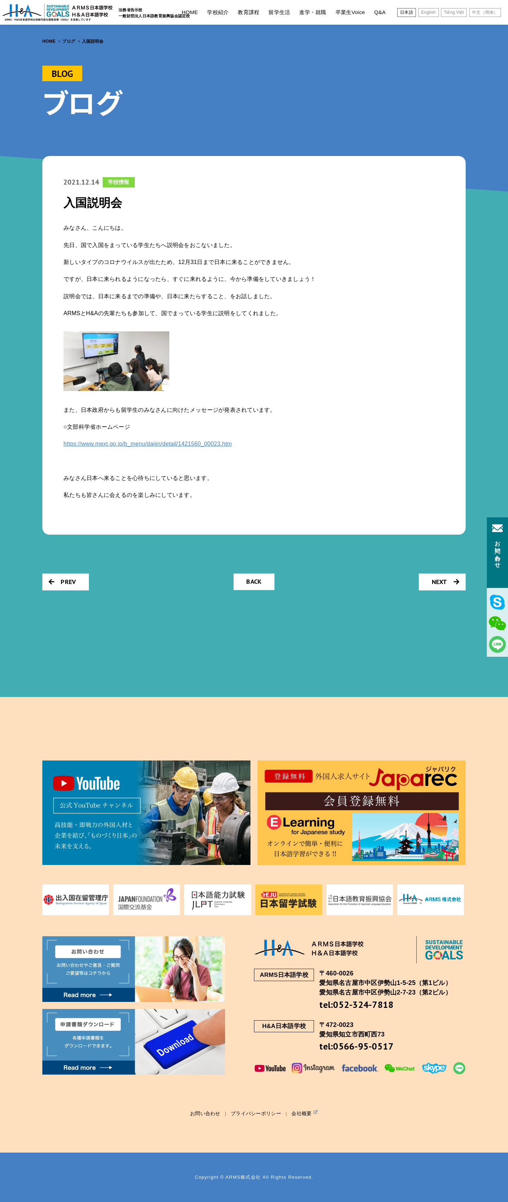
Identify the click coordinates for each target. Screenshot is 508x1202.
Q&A (380, 12)
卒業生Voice (350, 12)
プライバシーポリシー (256, 1113)
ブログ (68, 41)
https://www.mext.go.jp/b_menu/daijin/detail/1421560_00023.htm (148, 443)
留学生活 (279, 12)
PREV (62, 582)
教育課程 (248, 12)
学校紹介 (218, 12)
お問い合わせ (205, 1113)
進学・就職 (312, 12)
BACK (253, 581)
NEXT (445, 582)
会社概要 (304, 1113)
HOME (190, 12)
